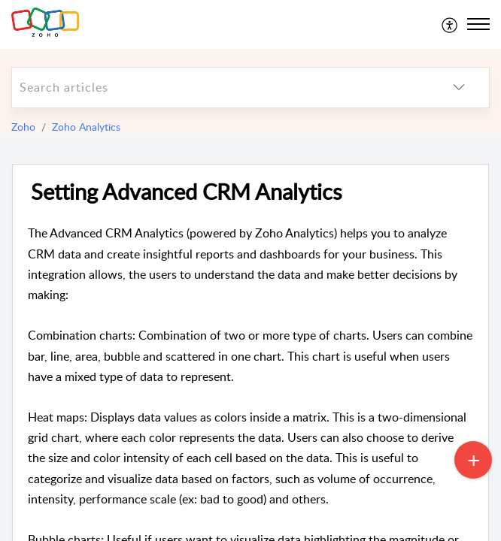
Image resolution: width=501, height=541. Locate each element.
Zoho (23, 126)
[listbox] (459, 87)
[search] (220, 87)
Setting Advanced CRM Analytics (186, 192)
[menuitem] (450, 24)
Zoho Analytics (86, 126)
